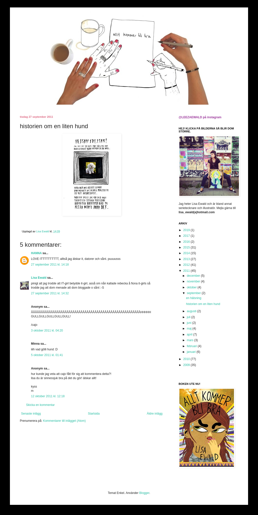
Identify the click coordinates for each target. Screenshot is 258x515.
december (194, 275)
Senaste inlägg (31, 413)
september (194, 293)
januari (191, 352)
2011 (187, 271)
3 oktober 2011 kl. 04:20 (47, 330)
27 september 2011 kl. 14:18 (50, 264)
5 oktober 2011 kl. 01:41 (47, 355)
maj (190, 328)
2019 (187, 230)
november (194, 281)
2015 (187, 247)
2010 (187, 359)
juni (189, 323)
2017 (187, 236)
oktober (192, 287)
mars (190, 340)
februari (192, 346)
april (190, 334)
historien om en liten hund (203, 304)
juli (189, 317)
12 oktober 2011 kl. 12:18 (47, 396)
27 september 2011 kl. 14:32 (50, 293)
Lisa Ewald (38, 277)
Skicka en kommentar (40, 405)
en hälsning (193, 298)
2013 (187, 259)
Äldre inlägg (154, 413)
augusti (192, 311)
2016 (187, 241)
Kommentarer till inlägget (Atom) (64, 421)
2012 (187, 265)
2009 (187, 365)
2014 (187, 253)
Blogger (144, 493)
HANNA (36, 253)
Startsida (93, 413)
